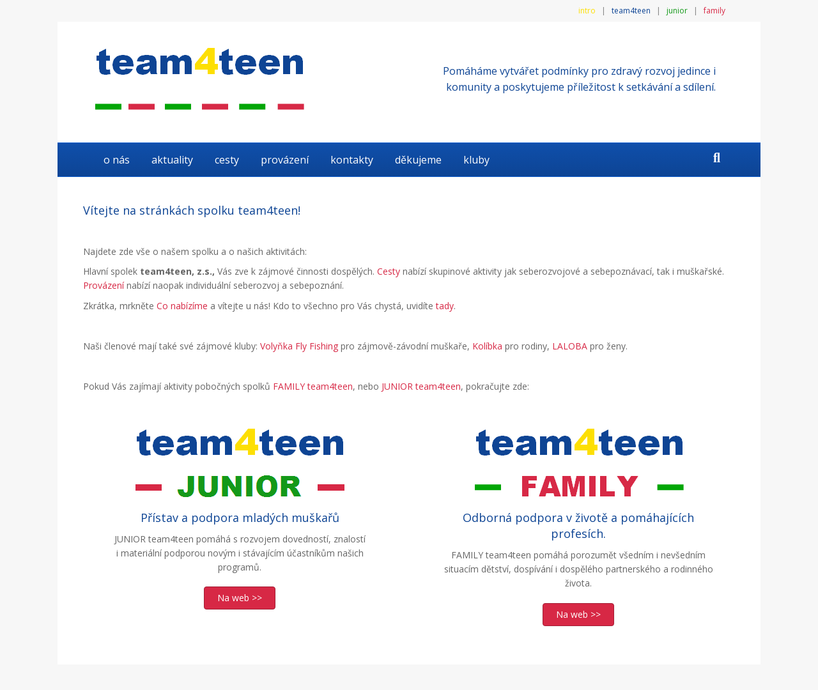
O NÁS (117, 160)
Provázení (285, 160)
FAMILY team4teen (313, 386)
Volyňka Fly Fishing (299, 346)
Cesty (227, 160)
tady (445, 306)
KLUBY (476, 160)
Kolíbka (487, 346)
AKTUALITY (172, 160)
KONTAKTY (351, 160)
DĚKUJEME (418, 160)
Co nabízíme (182, 306)
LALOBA (569, 346)
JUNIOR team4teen (421, 386)
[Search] (716, 157)
